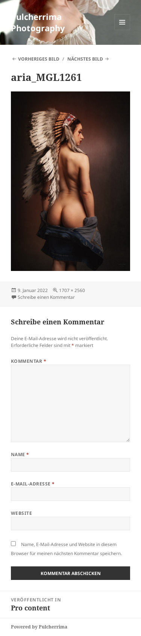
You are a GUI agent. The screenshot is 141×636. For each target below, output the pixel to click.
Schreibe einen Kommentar (46, 297)
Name (20, 454)
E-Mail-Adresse (33, 484)
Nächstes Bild (85, 59)
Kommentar (28, 361)
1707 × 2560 (72, 290)
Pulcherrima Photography (38, 22)
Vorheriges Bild (38, 59)
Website (21, 513)
